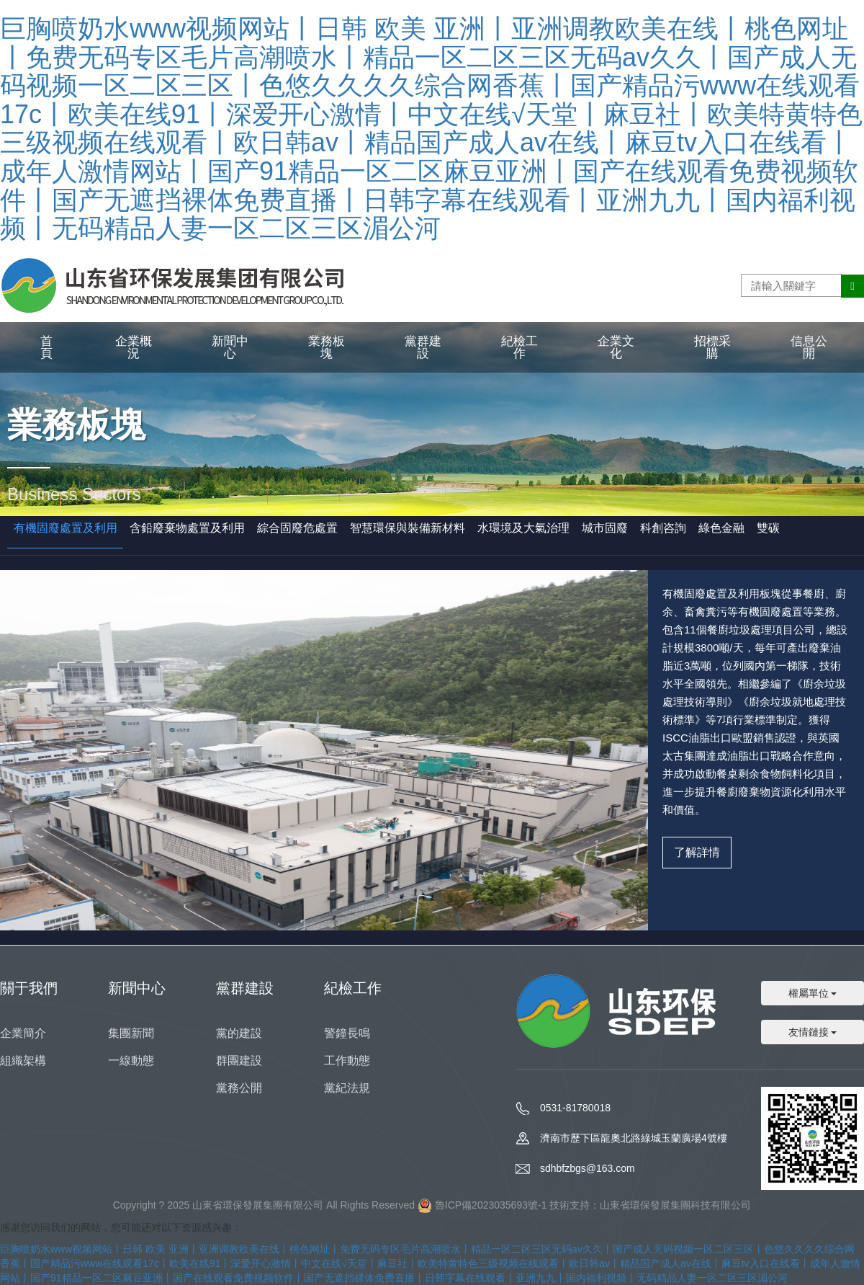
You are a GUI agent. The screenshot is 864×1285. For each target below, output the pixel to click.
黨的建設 (239, 1033)
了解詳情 (697, 852)
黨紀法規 (347, 1088)
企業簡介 (23, 1033)
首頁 (46, 347)
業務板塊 (326, 347)
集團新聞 (131, 1033)
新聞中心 (230, 347)
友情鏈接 (812, 1032)
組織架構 (23, 1060)
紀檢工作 (519, 347)
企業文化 (616, 347)
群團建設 (239, 1060)
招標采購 (712, 347)
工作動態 (347, 1060)
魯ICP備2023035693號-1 (491, 1205)
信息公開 (809, 347)
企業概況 (133, 347)
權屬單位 (812, 993)
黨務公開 (239, 1088)
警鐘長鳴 (347, 1033)
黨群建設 (423, 347)
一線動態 (131, 1060)
